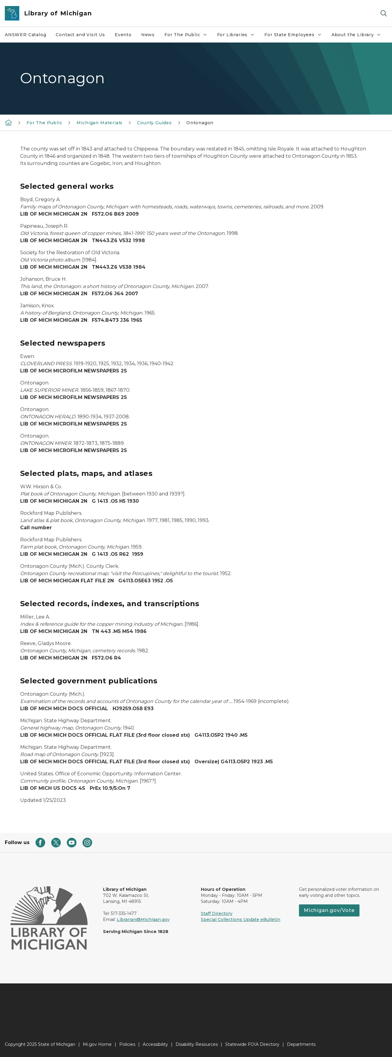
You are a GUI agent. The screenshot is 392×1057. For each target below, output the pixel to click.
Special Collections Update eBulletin (240, 919)
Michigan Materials (99, 122)
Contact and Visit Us (80, 34)
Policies (127, 1044)
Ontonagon (199, 122)
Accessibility (155, 1044)
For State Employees (295, 36)
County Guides (154, 122)
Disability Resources (197, 1044)
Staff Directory (216, 913)
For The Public (188, 36)
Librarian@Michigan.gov (143, 919)
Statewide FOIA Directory (252, 1044)
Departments (301, 1044)
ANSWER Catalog (25, 34)
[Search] (383, 13)
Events (123, 34)
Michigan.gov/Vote (329, 910)
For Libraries (238, 36)
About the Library (358, 36)
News (148, 34)
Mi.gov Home (97, 1044)
